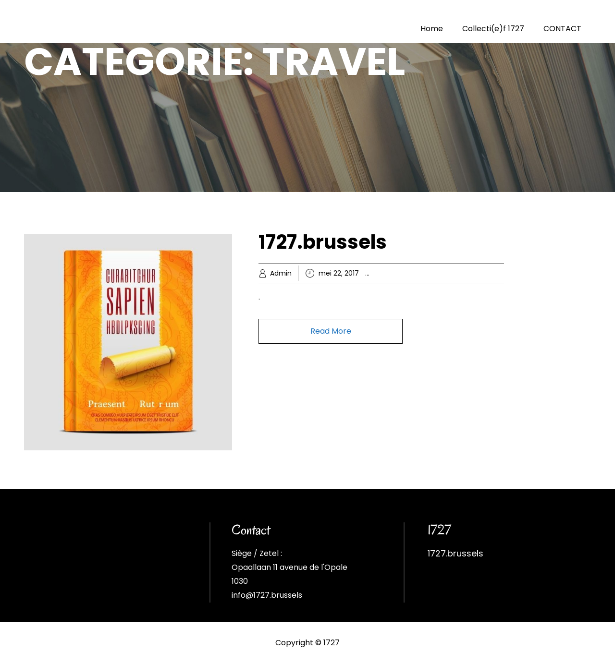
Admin (281, 273)
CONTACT (562, 28)
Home (431, 28)
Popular (470, 273)
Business (400, 273)
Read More (330, 331)
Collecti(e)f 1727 (493, 28)
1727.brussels (322, 242)
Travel (496, 273)
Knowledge (436, 273)
